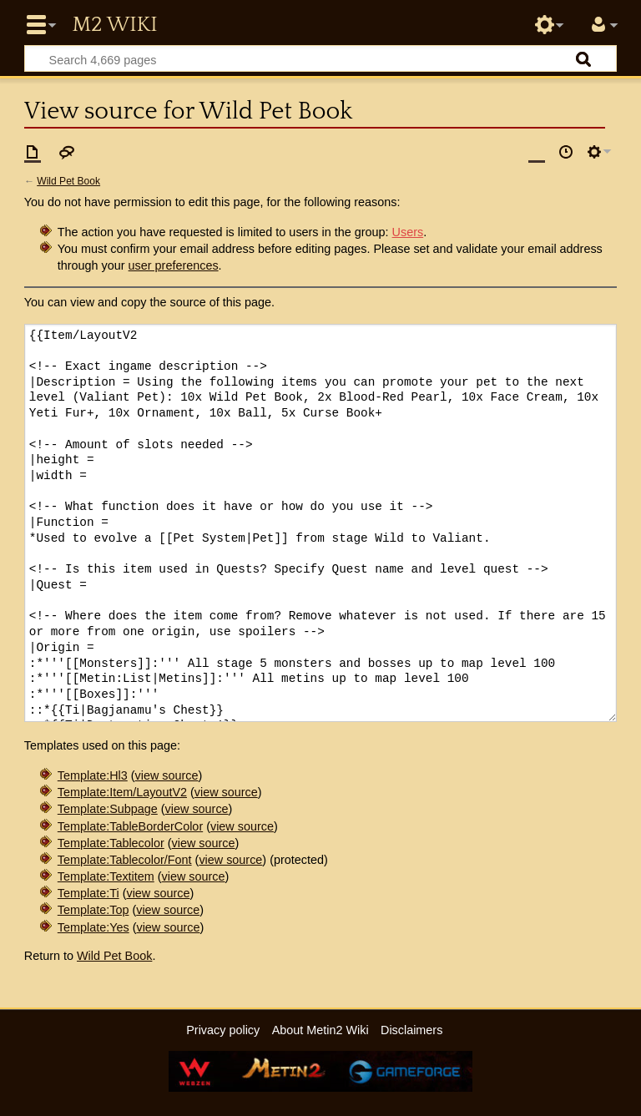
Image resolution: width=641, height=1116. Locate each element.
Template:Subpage (108, 809)
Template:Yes (93, 927)
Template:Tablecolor (111, 843)
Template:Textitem (106, 876)
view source (167, 775)
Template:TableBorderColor (130, 826)
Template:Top (93, 910)
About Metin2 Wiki (320, 1030)
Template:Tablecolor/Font (125, 859)
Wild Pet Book (68, 181)
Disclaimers (411, 1030)
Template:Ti (88, 893)
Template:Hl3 (93, 775)
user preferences (174, 265)
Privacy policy (223, 1030)
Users (408, 232)
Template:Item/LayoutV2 (122, 792)
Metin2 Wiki (114, 25)
